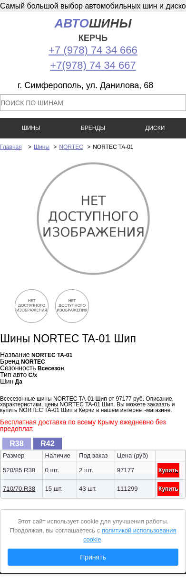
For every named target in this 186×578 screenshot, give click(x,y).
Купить (168, 470)
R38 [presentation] (16, 444)
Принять (93, 557)
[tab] (16, 444)
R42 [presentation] (47, 444)
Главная (11, 147)
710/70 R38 (19, 488)
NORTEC (71, 147)
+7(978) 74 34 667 (93, 65)
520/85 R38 (19, 470)
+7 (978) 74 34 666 (93, 50)
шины (92, 30)
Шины (41, 147)
